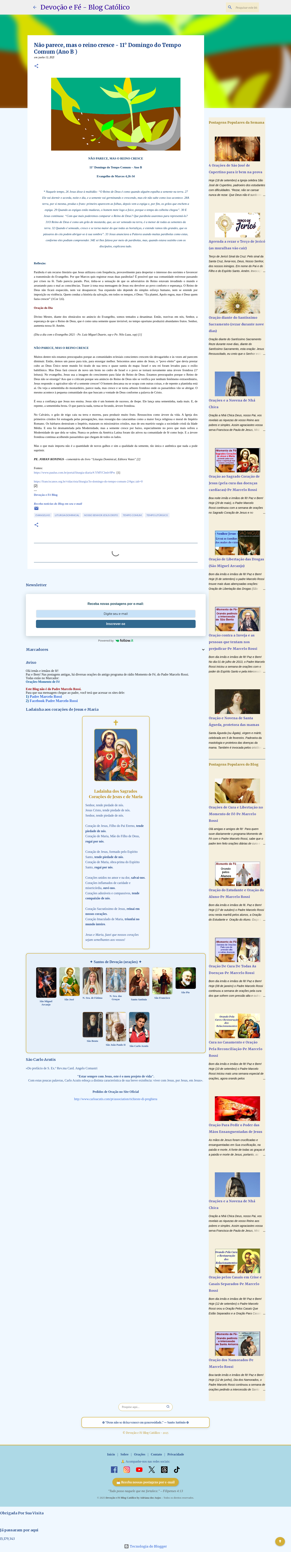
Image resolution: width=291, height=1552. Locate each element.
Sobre (124, 1454)
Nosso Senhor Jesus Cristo (101, 515)
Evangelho (43, 515)
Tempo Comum (132, 515)
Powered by (115, 640)
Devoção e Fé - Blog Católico (85, 7)
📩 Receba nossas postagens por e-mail (145, 1482)
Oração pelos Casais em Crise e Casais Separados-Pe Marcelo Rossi (235, 1284)
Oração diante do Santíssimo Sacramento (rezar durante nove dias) (236, 324)
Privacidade (175, 1454)
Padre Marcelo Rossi (46, 697)
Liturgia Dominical (67, 515)
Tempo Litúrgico (157, 515)
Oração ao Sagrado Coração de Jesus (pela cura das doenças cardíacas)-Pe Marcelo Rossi (234, 483)
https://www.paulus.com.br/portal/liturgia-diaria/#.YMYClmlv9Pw (74, 472)
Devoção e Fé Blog (46, 494)
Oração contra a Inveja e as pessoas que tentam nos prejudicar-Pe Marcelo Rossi (233, 642)
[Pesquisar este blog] (237, 7)
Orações (139, 1454)
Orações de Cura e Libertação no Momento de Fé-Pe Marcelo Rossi (236, 814)
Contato (156, 1454)
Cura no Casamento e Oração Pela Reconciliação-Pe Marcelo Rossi (235, 1049)
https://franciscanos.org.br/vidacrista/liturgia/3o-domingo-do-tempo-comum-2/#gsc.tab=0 (88, 481)
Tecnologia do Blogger (145, 1546)
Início (111, 1454)
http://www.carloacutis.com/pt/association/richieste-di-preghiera (115, 1099)
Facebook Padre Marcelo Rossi (54, 701)
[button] (36, 66)
